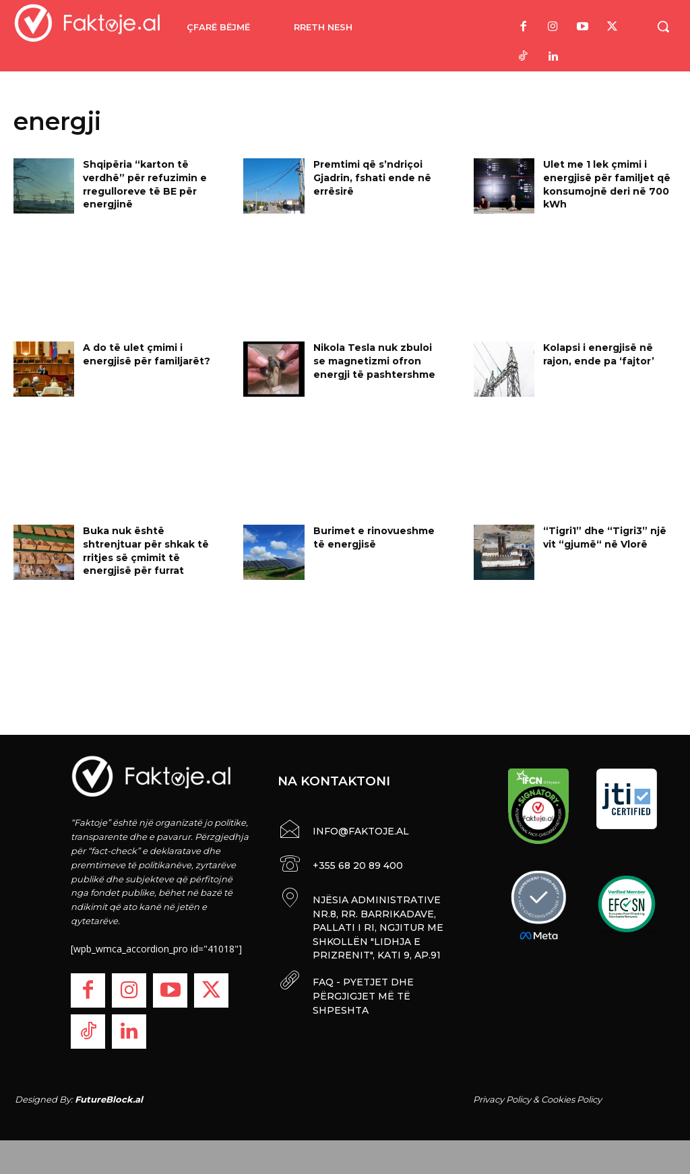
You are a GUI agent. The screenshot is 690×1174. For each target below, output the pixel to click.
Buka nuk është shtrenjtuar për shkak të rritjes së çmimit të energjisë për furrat (146, 551)
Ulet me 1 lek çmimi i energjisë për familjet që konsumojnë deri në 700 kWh (606, 184)
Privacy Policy (502, 1099)
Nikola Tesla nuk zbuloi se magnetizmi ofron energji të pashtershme (374, 360)
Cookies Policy (571, 1099)
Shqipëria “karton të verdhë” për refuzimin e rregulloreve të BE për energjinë (145, 184)
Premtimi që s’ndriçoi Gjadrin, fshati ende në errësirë (372, 177)
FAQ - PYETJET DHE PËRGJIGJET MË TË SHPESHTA (361, 989)
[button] (663, 26)
